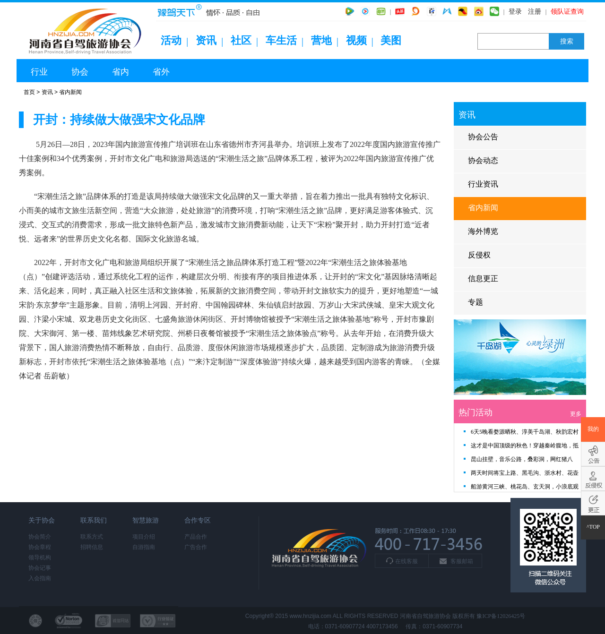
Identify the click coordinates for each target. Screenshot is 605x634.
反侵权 (479, 255)
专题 (475, 302)
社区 (241, 40)
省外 (161, 72)
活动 (171, 40)
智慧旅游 (145, 520)
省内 (120, 72)
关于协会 (41, 520)
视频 (356, 40)
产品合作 (195, 536)
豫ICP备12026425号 (500, 616)
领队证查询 (567, 11)
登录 (515, 11)
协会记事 (39, 568)
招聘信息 (91, 547)
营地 (321, 40)
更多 (575, 414)
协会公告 (483, 137)
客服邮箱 (461, 561)
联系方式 (91, 536)
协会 (79, 72)
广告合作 (195, 547)
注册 (534, 11)
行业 (39, 72)
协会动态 (483, 160)
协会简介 (39, 536)
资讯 (206, 40)
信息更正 (483, 278)
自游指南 (143, 547)
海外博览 (483, 231)
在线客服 (406, 561)
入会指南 (39, 578)
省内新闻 (70, 92)
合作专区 (197, 520)
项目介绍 (143, 536)
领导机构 (39, 557)
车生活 (281, 40)
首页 (29, 92)
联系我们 (93, 520)
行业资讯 (483, 184)
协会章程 (39, 547)
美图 (390, 40)
